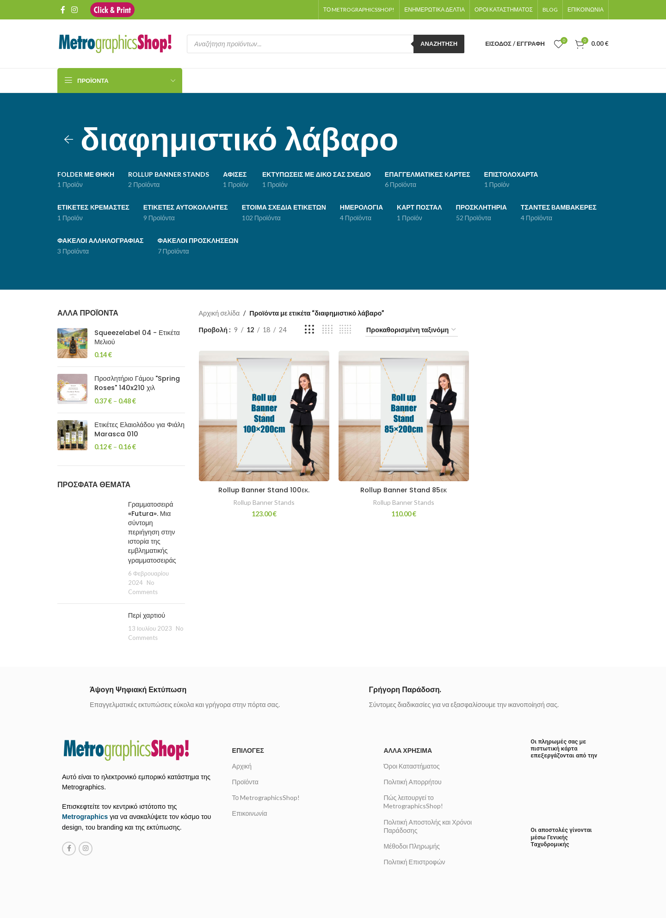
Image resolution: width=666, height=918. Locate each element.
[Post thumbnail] (89, 548)
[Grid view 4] (327, 330)
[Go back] (68, 139)
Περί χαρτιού (146, 615)
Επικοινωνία (249, 813)
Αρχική (242, 766)
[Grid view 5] (345, 330)
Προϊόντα (245, 782)
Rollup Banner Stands (264, 502)
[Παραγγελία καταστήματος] (411, 330)
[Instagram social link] (74, 10)
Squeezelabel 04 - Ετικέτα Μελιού (137, 337)
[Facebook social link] (62, 10)
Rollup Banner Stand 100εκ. (263, 490)
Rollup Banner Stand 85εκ (403, 490)
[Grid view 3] (309, 330)
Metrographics (85, 816)
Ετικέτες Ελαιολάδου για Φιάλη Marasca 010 (139, 429)
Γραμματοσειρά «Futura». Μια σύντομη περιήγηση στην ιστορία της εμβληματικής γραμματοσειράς (152, 532)
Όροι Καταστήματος (411, 766)
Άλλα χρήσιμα (407, 750)
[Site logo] (112, 9)
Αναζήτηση (438, 43)
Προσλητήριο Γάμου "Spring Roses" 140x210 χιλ (137, 383)
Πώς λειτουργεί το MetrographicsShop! (413, 802)
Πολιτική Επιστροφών (414, 862)
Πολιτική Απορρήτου (412, 782)
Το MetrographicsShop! (266, 797)
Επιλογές (248, 750)
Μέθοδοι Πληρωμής (411, 846)
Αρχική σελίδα (219, 313)
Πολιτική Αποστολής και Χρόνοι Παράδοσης (427, 826)
